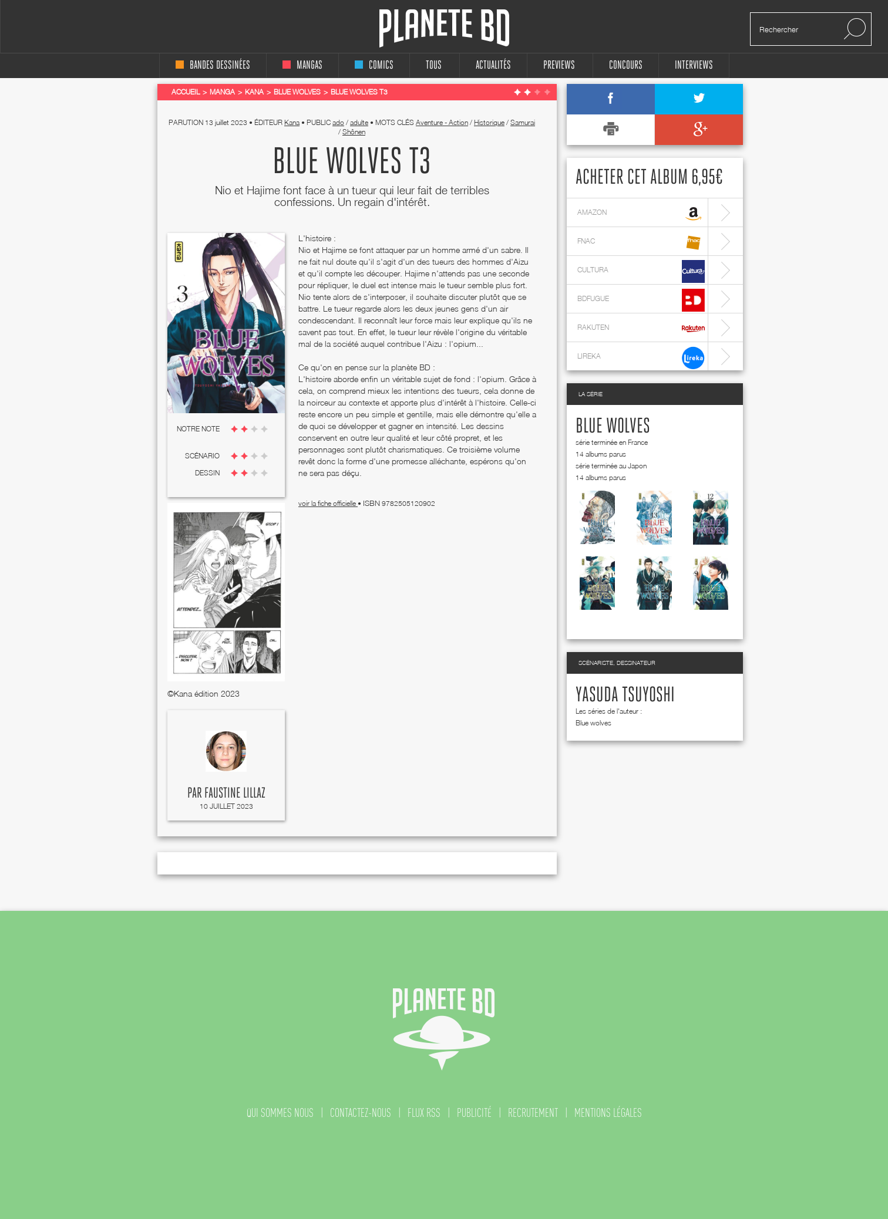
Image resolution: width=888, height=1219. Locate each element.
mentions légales (608, 1112)
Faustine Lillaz (234, 793)
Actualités (493, 65)
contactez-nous (360, 1112)
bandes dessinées (213, 65)
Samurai (522, 122)
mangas (302, 65)
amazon (641, 213)
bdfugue (641, 300)
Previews (559, 65)
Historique (489, 122)
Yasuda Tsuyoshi (625, 695)
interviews (694, 65)
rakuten (641, 329)
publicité (474, 1112)
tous (434, 65)
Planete (444, 28)
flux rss (424, 1112)
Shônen (353, 131)
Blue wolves (613, 426)
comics (374, 65)
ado (338, 122)
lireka (641, 357)
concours (626, 65)
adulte (359, 122)
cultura (641, 271)
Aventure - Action (442, 122)
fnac (641, 242)
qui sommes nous (280, 1112)
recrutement (533, 1112)
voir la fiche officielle (328, 503)
